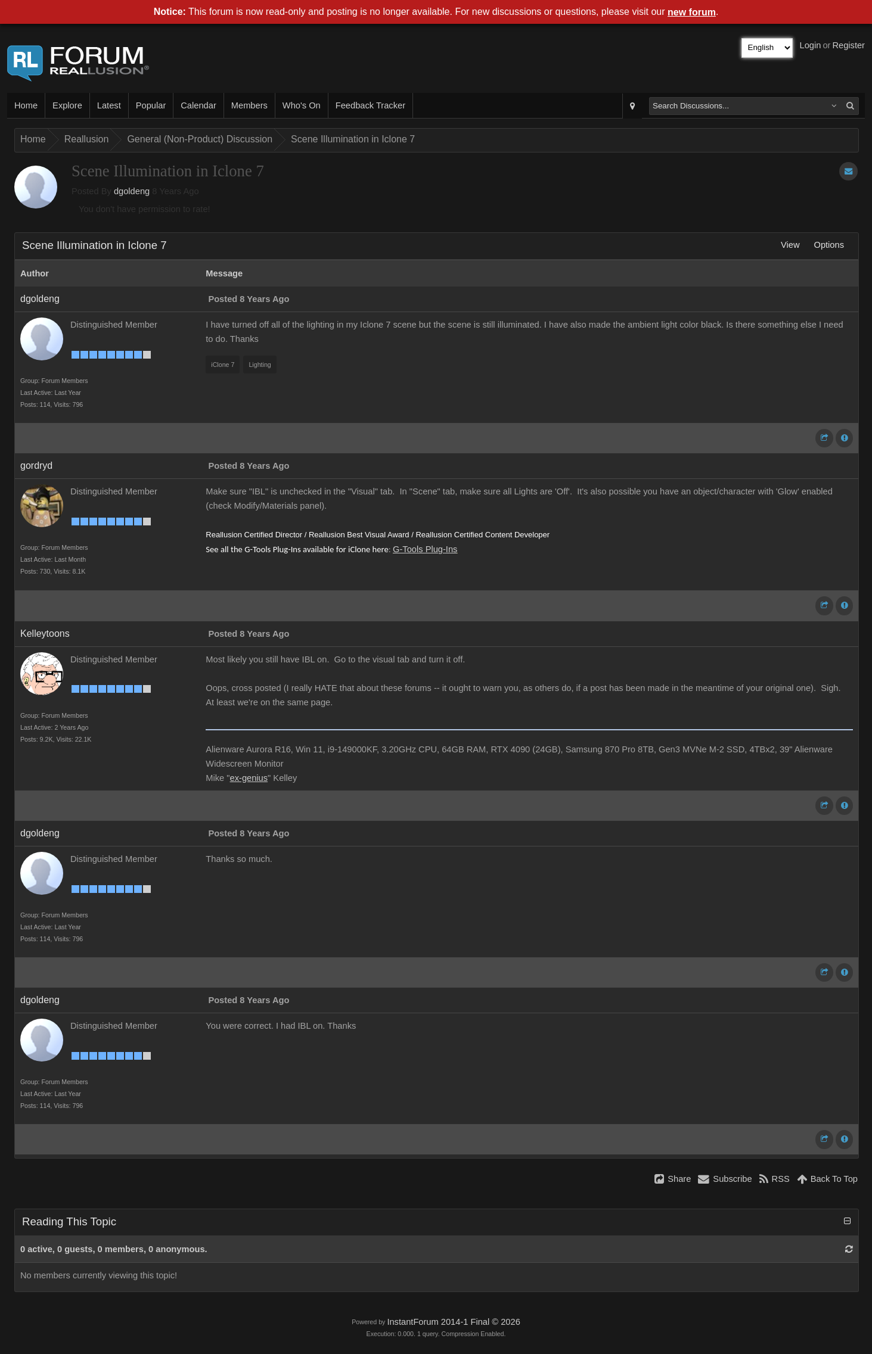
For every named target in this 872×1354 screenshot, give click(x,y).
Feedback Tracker (370, 105)
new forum (692, 12)
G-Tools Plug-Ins (425, 549)
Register (848, 45)
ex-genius (249, 778)
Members (249, 105)
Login (810, 45)
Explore (67, 105)
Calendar (198, 105)
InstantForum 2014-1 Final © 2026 (453, 1322)
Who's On (301, 105)
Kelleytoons (45, 633)
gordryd (36, 465)
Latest (109, 105)
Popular (151, 105)
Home (26, 105)
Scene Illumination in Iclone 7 (353, 139)
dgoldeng (132, 191)
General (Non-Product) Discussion (199, 139)
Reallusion (86, 139)
